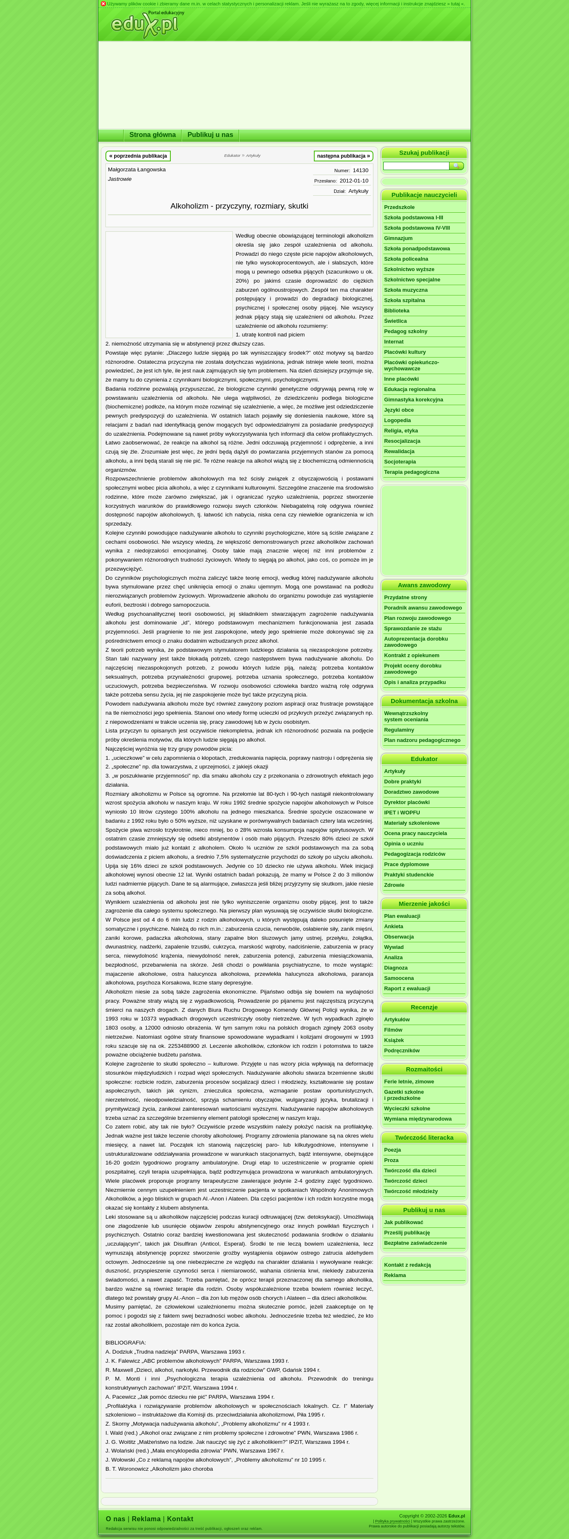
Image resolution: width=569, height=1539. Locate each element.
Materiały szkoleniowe (412, 823)
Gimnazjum (398, 238)
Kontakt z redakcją (407, 1265)
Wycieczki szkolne (407, 1108)
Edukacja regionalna (409, 389)
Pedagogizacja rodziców (414, 854)
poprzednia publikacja (138, 155)
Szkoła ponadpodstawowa (417, 248)
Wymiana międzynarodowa (418, 1119)
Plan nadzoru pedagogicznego (422, 740)
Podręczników (402, 1050)
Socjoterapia (400, 462)
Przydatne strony (405, 597)
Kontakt (180, 1518)
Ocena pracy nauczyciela (415, 833)
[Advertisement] (169, 284)
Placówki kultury (405, 352)
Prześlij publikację (407, 1232)
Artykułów (397, 1019)
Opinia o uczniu (403, 843)
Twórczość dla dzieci (410, 1170)
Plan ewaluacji (402, 916)
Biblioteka (396, 310)
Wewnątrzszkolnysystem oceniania (406, 716)
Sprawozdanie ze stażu (413, 628)
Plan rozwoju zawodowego (417, 618)
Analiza (393, 957)
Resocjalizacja (402, 441)
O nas (116, 1518)
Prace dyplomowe (406, 864)
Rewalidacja (399, 451)
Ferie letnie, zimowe (409, 1081)
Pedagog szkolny (406, 331)
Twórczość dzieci (405, 1181)
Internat (394, 342)
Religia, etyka (401, 430)
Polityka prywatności (392, 1521)
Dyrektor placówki (407, 802)
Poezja (392, 1150)
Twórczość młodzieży (411, 1191)
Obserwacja (399, 937)
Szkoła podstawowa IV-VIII (417, 228)
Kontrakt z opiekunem (412, 655)
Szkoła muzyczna (406, 290)
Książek (394, 1040)
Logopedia (397, 420)
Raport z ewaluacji (407, 988)
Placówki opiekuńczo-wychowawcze (411, 365)
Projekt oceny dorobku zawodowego (413, 669)
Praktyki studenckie (409, 875)
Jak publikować (403, 1222)
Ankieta (393, 926)
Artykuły (358, 191)
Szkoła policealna (406, 259)
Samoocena (399, 978)
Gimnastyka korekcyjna (413, 399)
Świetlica (395, 321)
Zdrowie (394, 885)
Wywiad (394, 947)
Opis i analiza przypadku (415, 682)
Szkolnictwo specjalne (412, 279)
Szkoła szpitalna (404, 300)
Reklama (395, 1275)
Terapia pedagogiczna (411, 472)
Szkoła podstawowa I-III (413, 217)
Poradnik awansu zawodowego (423, 608)
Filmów (393, 1030)
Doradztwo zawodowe (411, 792)
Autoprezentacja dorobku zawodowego (416, 642)
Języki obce (399, 410)
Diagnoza (396, 968)
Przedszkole (399, 207)
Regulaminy (399, 730)
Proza (391, 1160)
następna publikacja (343, 155)
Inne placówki (401, 379)
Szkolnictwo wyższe (409, 269)
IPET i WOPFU (402, 812)
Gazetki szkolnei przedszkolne (404, 1095)
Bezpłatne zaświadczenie (415, 1243)
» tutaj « (455, 3)
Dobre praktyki (402, 781)
